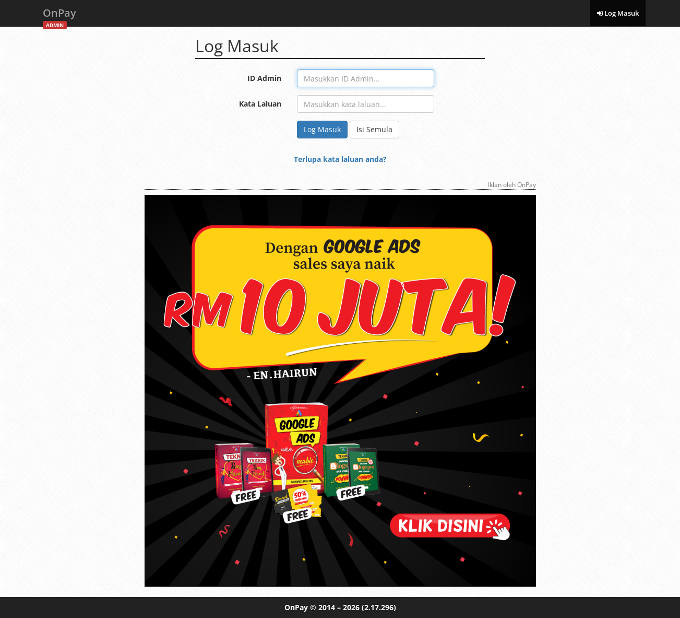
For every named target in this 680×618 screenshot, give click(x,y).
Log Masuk (618, 13)
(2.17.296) (379, 607)
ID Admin (264, 78)
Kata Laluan (260, 104)
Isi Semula (374, 129)
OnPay (59, 16)
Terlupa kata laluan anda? (340, 159)
